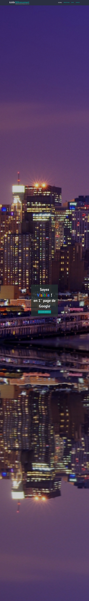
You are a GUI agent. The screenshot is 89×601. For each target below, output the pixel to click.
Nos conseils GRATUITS (44, 311)
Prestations (67, 2)
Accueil (60, 2)
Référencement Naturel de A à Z (22, 3)
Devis (72, 2)
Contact (78, 2)
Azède (19, 2)
